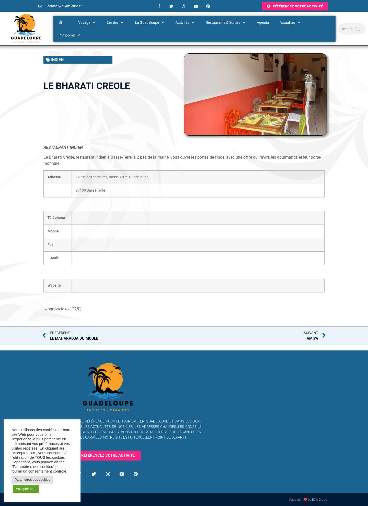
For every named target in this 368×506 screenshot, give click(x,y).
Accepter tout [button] (26, 489)
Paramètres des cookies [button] (32, 479)
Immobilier (70, 35)
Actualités (291, 22)
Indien (57, 59)
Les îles (115, 22)
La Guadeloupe (150, 22)
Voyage (87, 22)
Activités (185, 22)
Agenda (263, 22)
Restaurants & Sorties (226, 22)
